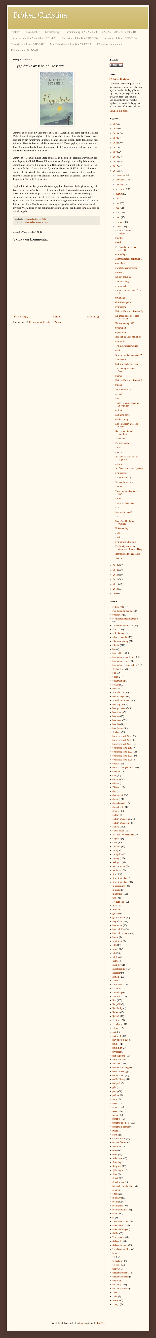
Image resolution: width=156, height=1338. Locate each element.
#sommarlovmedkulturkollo (125, 619)
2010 (115, 589)
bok (114, 688)
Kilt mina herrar (122, 415)
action (115, 629)
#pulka (118, 452)
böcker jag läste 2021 (122, 756)
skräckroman (118, 1182)
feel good (117, 862)
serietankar (118, 1158)
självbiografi (118, 1170)
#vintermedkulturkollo (125, 542)
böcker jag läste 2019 (122, 748)
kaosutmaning (119, 969)
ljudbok (116, 1016)
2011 (115, 584)
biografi (116, 685)
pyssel (115, 1107)
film (114, 874)
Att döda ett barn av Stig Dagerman (126, 458)
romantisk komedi (121, 1123)
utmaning (117, 1284)
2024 (115, 133)
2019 (115, 157)
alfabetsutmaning (120, 641)
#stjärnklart (120, 328)
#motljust (119, 238)
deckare (116, 779)
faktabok (117, 846)
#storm (118, 464)
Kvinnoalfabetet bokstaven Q (129, 311)
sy (114, 1217)
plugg (115, 1091)
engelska (117, 838)
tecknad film (118, 1225)
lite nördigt (118, 1008)
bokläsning (118, 712)
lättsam (116, 1028)
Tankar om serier (120, 1221)
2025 (115, 128)
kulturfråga (118, 992)
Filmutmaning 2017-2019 (24, 50)
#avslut (118, 394)
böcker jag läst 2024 (122, 740)
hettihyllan (117, 925)
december (120, 175)
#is (116, 516)
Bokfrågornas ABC (121, 700)
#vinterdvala (121, 286)
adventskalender (120, 637)
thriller (116, 1233)
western (116, 1300)
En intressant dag (123, 477)
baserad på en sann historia (125, 665)
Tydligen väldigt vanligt (126, 346)
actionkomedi (119, 633)
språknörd (117, 1198)
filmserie (117, 890)
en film (116, 815)
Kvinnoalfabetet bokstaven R (128, 259)
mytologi (117, 1052)
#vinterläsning (122, 281)
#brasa (118, 447)
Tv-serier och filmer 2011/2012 (27, 44)
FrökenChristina (121, 79)
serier (115, 1154)
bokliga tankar (29, 222)
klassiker (117, 973)
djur (114, 791)
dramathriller (119, 807)
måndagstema (119, 1056)
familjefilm (118, 854)
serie (115, 1150)
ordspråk (117, 1083)
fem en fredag (119, 866)
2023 (115, 138)
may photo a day (120, 1040)
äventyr (116, 1304)
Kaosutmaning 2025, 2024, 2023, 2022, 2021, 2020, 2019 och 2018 (100, 32)
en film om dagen (121, 819)
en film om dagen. (121, 823)
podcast (116, 1095)
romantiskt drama (121, 1127)
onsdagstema (118, 1075)
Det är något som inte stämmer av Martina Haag (128, 547)
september (121, 189)
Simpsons (117, 1166)
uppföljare (117, 1280)
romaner (116, 1119)
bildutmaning (119, 681)
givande (116, 913)
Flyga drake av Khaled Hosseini (125, 248)
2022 (115, 142)
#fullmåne (120, 298)
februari (120, 222)
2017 (115, 166)
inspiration (117, 941)
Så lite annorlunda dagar (126, 364)
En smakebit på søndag (123, 834)
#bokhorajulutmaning (123, 611)
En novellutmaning (124, 482)
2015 (115, 565)
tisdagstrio (117, 1241)
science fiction (119, 1142)
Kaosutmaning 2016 (124, 323)
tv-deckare (117, 1261)
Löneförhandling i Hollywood (123, 232)
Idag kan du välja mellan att (128, 337)
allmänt (116, 645)
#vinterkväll (121, 359)
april (118, 212)
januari (119, 226)
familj (115, 850)
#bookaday (118, 615)
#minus (118, 376)
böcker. (116, 763)
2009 (115, 593)
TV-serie (116, 1265)
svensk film (118, 1205)
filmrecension (119, 886)
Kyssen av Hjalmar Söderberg (124, 432)
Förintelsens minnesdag (126, 268)
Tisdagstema (118, 1237)
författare (117, 909)
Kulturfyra (117, 996)
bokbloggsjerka (120, 696)
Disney (116, 787)
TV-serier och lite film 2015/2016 (80, 38)
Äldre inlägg (93, 316)
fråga (115, 905)
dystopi (116, 811)
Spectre (118, 558)
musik (115, 1044)
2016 (115, 171)
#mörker (119, 486)
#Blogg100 (118, 607)
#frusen (118, 272)
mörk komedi (119, 1059)
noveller (116, 1063)
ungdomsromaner (121, 1276)
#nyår (118, 537)
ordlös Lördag (119, 1079)
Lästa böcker (32, 32)
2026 (115, 124)
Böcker (116, 732)
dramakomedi (119, 803)
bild (114, 673)
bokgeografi (118, 704)
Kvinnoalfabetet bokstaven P (128, 380)
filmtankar (117, 894)
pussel (115, 1103)
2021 (115, 147)
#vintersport (121, 473)
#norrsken (120, 263)
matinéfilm (118, 1036)
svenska (116, 1213)
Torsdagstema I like (122, 1249)
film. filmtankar (120, 878)
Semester (117, 1146)
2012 (115, 579)
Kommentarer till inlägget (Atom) (45, 322)
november (121, 179)
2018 (115, 161)
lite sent (116, 1012)
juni (118, 203)
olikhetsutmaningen (122, 1067)
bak (114, 649)
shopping (117, 1162)
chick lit (116, 771)
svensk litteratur (120, 1209)
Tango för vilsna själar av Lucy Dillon (127, 404)
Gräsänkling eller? (123, 302)
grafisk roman (119, 917)
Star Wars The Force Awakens (124, 522)
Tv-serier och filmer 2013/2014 (120, 38)
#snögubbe (120, 438)
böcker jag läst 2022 (122, 736)
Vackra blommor (123, 389)
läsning (116, 1020)
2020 (115, 152)
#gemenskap (121, 332)
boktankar (117, 720)
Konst (115, 980)
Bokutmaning (121, 528)
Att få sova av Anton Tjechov (129, 468)
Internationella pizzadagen (127, 554)
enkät (115, 842)
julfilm (116, 957)
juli (117, 198)
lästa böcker (118, 1024)
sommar (116, 1190)
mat (114, 1032)
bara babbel (118, 653)
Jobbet (116, 949)
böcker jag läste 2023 (122, 759)
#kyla (117, 507)
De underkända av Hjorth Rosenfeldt (127, 317)
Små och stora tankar (122, 1186)
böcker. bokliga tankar (123, 767)
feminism (117, 870)
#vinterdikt (120, 341)
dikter (115, 783)
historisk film (119, 929)
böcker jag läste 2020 (122, 752)
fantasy (116, 858)
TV (114, 1257)
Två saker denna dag (124, 503)
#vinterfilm (120, 307)
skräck (116, 1178)
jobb (115, 945)
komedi (116, 977)
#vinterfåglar (121, 254)
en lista (116, 826)
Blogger (100, 1323)
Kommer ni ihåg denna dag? (128, 355)
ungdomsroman (120, 1272)
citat (115, 775)
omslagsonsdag (120, 1071)
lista (114, 1000)
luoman (82, 1323)
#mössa (118, 385)
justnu (115, 961)
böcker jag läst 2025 (122, 744)
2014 (115, 570)
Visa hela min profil (119, 111)
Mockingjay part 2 (123, 512)
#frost (118, 498)
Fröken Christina (40, 14)
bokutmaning (119, 728)
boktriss (116, 724)
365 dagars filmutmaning (110, 44)
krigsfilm (117, 988)
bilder (115, 677)
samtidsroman (42, 222)
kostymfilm (118, 984)
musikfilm (117, 1048)
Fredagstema (118, 902)
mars (118, 217)
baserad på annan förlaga (124, 657)
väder (115, 1296)
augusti (119, 194)
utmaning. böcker (121, 1288)
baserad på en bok (121, 661)
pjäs (114, 1087)
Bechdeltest (118, 669)
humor (116, 937)
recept (115, 1111)
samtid (116, 1134)
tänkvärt (116, 1269)
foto (114, 898)
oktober (119, 184)
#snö (117, 350)
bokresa (116, 716)
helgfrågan (117, 921)
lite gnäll (117, 1004)
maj (118, 208)
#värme (118, 410)
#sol (117, 398)
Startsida (15, 32)
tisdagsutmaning (120, 1245)
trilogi (115, 1253)
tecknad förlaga (120, 1229)
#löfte (118, 533)
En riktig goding (123, 443)
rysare (115, 1131)
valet (115, 1292)
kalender (116, 965)
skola (115, 1174)
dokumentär (118, 795)
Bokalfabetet (118, 692)
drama (115, 799)
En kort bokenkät (123, 277)
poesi (115, 1099)
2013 (115, 575)
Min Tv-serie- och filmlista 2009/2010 (70, 44)
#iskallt (118, 242)
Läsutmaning (52, 32)
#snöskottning (121, 419)
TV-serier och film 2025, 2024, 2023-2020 (33, 38)
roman (115, 1115)
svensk (116, 1202)
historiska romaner (121, 933)
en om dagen (118, 830)
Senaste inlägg (21, 316)
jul (114, 953)
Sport (115, 1194)
